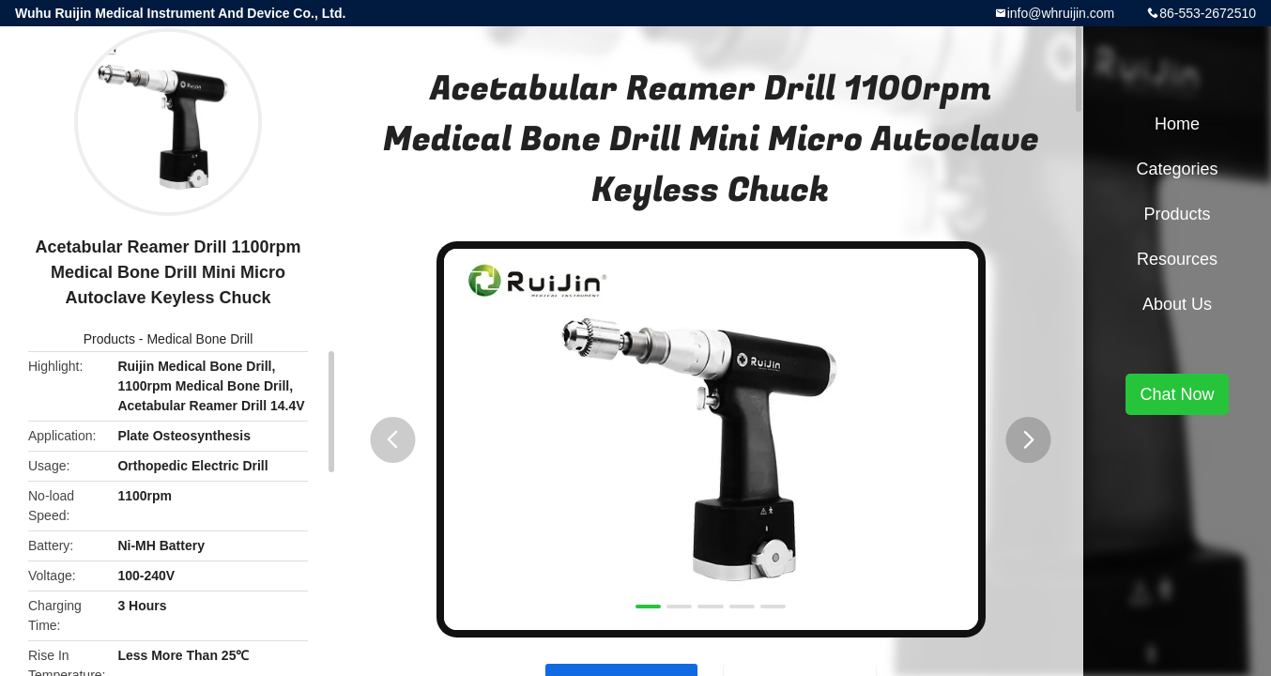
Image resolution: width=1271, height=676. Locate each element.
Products (109, 338)
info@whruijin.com (1061, 13)
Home (1177, 124)
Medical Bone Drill (199, 338)
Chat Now (1177, 394)
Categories (1176, 169)
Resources (1177, 259)
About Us (1177, 304)
